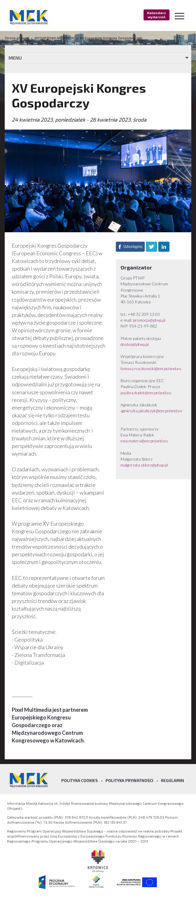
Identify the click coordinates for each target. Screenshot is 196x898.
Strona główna (17, 38)
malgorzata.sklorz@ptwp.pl (144, 464)
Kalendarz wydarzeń (156, 15)
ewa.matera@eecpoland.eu (144, 440)
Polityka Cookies (79, 780)
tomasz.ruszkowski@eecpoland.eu (151, 368)
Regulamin (172, 780)
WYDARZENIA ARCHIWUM (54, 38)
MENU (15, 57)
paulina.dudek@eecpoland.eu (146, 392)
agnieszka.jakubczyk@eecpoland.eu (151, 410)
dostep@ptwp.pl (135, 344)
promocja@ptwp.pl (149, 320)
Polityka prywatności (129, 780)
